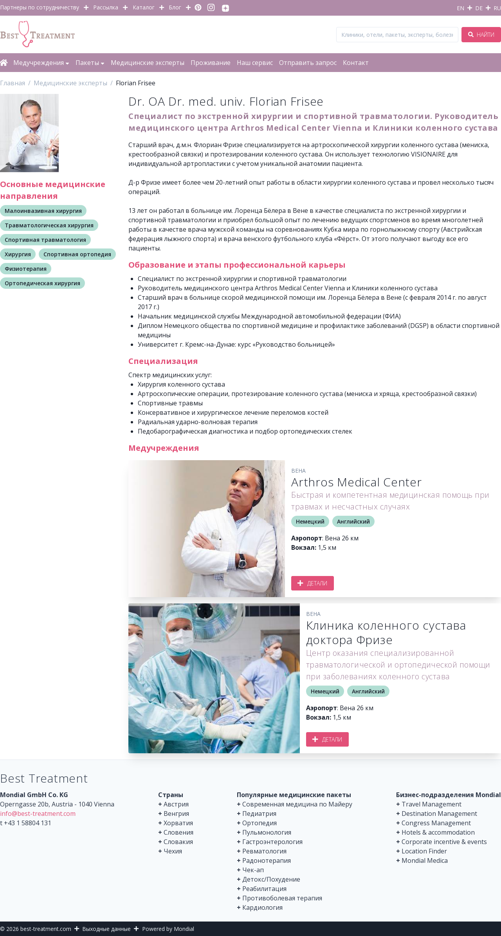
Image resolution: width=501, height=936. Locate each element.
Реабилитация (264, 888)
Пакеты (90, 62)
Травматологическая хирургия (49, 225)
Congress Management (436, 823)
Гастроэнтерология (272, 841)
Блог (175, 7)
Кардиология (262, 907)
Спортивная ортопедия (77, 254)
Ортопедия (259, 823)
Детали (312, 583)
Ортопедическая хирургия (42, 283)
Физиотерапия (26, 268)
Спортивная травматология (45, 239)
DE (479, 8)
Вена (298, 470)
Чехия (173, 851)
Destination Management (439, 813)
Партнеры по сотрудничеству (39, 7)
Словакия (178, 841)
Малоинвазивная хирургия (43, 210)
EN (460, 8)
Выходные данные (106, 928)
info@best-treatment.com (38, 813)
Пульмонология (266, 832)
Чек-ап (253, 870)
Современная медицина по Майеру (297, 804)
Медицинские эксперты (147, 62)
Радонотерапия (266, 860)
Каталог (144, 7)
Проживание (211, 62)
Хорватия (178, 823)
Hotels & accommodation (438, 832)
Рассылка (105, 7)
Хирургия (18, 254)
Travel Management (431, 804)
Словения (178, 832)
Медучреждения (41, 62)
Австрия (176, 804)
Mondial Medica (425, 860)
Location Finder (424, 851)
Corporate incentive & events (444, 841)
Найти (481, 34)
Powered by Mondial (168, 928)
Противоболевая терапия (282, 898)
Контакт (356, 62)
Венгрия (176, 813)
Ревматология (264, 851)
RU (497, 8)
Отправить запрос (308, 62)
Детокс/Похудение (271, 879)
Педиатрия (259, 813)
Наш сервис (255, 62)
